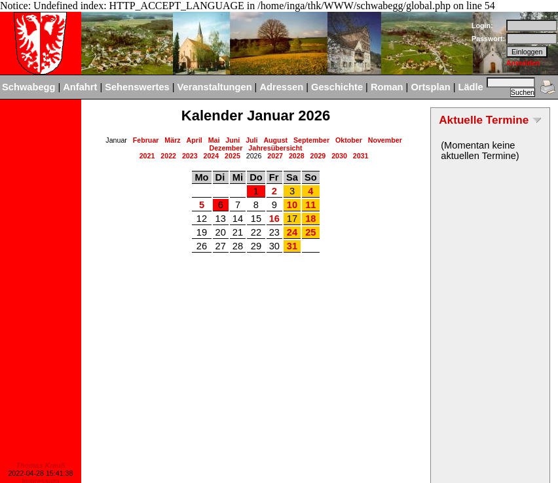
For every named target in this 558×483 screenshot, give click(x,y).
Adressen (281, 87)
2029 (318, 156)
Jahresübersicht (275, 148)
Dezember (225, 148)
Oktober (348, 140)
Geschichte (337, 87)
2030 (339, 156)
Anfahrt (80, 87)
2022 (168, 156)
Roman (387, 87)
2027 (275, 156)
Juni (232, 140)
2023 (190, 156)
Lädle (470, 87)
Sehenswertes (137, 87)
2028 (297, 156)
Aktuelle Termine (484, 119)
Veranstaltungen (214, 87)
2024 (211, 156)
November (385, 140)
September (311, 140)
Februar (146, 140)
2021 (147, 156)
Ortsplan (430, 87)
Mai (214, 140)
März (172, 140)
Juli (251, 140)
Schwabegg (28, 87)
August (275, 140)
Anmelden (523, 63)
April (194, 140)
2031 (361, 156)
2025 (232, 156)
